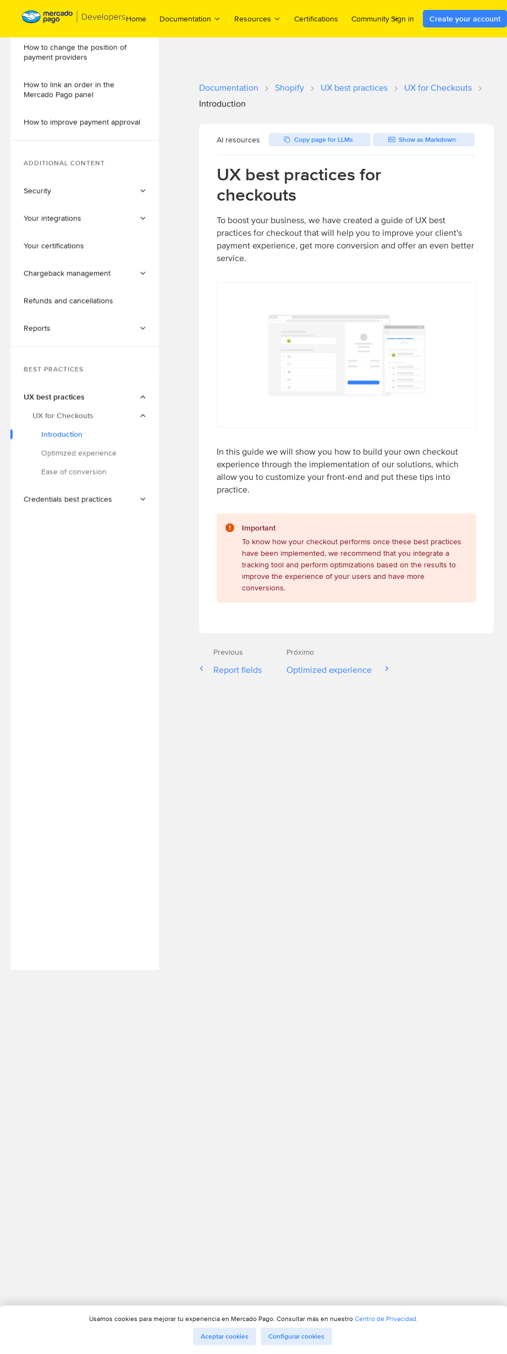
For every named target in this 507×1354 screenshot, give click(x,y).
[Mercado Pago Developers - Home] (74, 18)
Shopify (289, 87)
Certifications (316, 18)
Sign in (402, 18)
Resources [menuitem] (257, 18)
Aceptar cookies (225, 1336)
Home (136, 18)
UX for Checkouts (438, 87)
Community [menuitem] (375, 18)
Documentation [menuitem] (190, 18)
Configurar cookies (296, 1336)
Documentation (228, 87)
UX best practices (354, 87)
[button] (97, 55)
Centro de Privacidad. (386, 1318)
